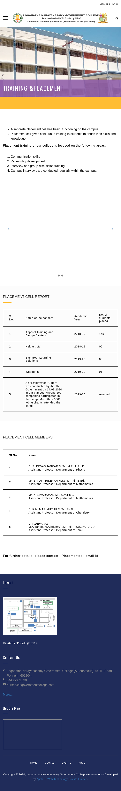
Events (66, 762)
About (83, 762)
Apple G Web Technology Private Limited (61, 779)
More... (8, 694)
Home (33, 762)
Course (50, 762)
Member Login (109, 4)
